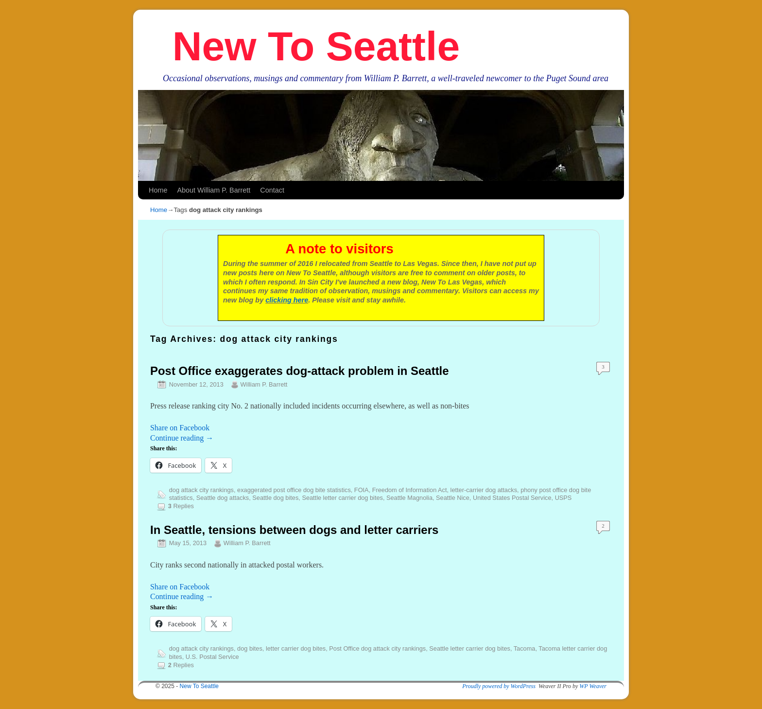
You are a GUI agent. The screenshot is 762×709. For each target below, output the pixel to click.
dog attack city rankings (201, 490)
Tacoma (525, 648)
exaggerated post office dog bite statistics (294, 490)
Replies (181, 506)
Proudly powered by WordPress (499, 686)
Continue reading (181, 438)
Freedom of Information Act (409, 490)
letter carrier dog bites (296, 648)
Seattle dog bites (275, 497)
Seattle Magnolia (409, 497)
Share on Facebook (179, 428)
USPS (563, 497)
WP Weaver (592, 686)
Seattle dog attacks (222, 497)
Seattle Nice (452, 497)
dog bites (249, 648)
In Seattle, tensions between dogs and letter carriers (294, 529)
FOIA (361, 490)
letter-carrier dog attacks (483, 490)
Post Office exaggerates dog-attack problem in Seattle (299, 370)
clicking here (286, 300)
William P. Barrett (264, 384)
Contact (272, 190)
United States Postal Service (512, 497)
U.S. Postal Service (212, 656)
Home (158, 190)
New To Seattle (316, 46)
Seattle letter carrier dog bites (342, 497)
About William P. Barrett (213, 190)
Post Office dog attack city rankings (377, 648)
